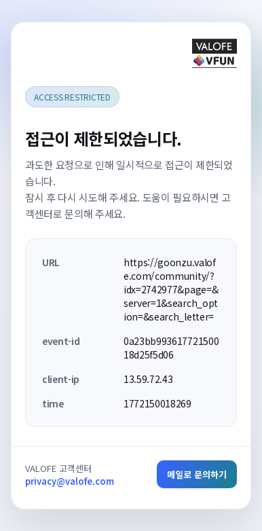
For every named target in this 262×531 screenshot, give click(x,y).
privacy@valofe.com (69, 481)
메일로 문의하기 (197, 474)
